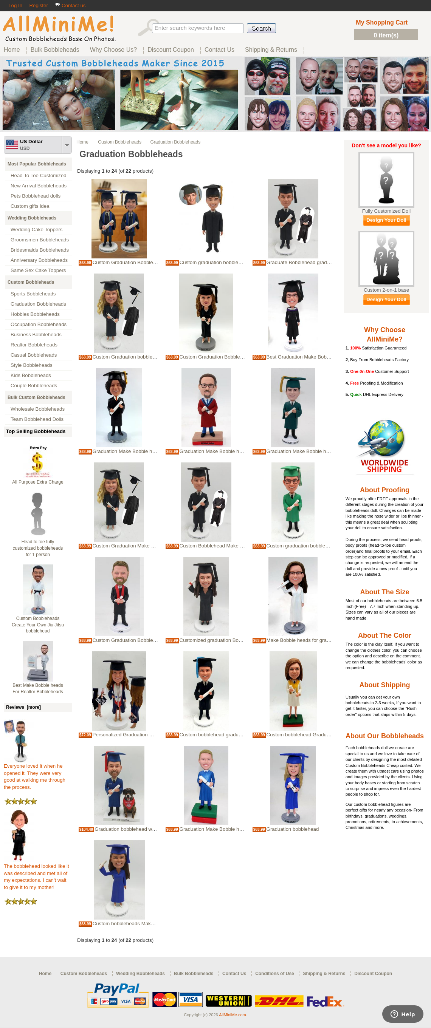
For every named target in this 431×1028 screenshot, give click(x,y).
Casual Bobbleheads (34, 355)
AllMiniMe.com (232, 1015)
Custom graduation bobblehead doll (219, 262)
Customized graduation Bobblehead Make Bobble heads (242, 640)
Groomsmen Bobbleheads (40, 240)
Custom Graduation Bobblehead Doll (220, 357)
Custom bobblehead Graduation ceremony (314, 734)
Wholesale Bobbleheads (38, 409)
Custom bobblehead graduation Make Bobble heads (237, 734)
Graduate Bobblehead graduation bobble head (318, 262)
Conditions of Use (274, 973)
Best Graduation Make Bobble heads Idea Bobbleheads (328, 357)
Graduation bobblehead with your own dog (142, 829)
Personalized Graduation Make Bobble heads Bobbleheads (158, 734)
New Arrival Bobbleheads (39, 186)
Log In (15, 5)
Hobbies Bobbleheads (35, 314)
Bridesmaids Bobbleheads (40, 250)
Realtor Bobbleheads (34, 345)
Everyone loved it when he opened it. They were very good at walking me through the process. (34, 774)
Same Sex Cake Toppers (38, 270)
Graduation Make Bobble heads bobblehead (229, 451)
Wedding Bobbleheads (32, 218)
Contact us (70, 5)
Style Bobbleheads (32, 365)
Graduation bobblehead (293, 829)
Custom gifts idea (30, 206)
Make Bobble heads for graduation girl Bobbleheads (324, 640)
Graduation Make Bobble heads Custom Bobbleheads (326, 451)
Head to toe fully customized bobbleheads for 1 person (38, 548)
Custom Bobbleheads (31, 282)
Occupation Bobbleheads (39, 324)
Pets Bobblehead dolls (35, 196)
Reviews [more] (23, 707)
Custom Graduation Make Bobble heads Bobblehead (151, 546)
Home (82, 142)
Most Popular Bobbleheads (37, 164)
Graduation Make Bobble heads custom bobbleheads (152, 451)
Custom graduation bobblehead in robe (310, 546)
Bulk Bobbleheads (194, 973)
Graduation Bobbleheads (38, 304)
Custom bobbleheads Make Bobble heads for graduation (155, 923)
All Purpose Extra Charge (37, 482)
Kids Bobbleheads (31, 375)
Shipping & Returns (324, 973)
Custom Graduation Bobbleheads (130, 640)
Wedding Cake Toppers (36, 229)
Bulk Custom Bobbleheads (36, 397)
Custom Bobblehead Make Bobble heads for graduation (241, 546)
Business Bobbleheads (36, 334)
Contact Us (234, 973)
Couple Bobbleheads (34, 385)
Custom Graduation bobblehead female (136, 357)
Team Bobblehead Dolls (37, 419)
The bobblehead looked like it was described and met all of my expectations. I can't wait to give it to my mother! (36, 874)
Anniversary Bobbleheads (39, 260)
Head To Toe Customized (39, 175)
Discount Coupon (373, 973)
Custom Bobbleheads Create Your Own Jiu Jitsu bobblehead (38, 625)
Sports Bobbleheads (33, 294)
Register (38, 5)
